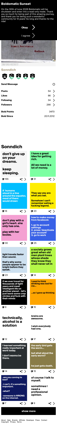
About (3, 420)
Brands (15, 420)
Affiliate (22, 420)
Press (37, 420)
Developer (30, 420)
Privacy (13, 422)
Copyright (5, 422)
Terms (19, 422)
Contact (44, 420)
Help (9, 420)
